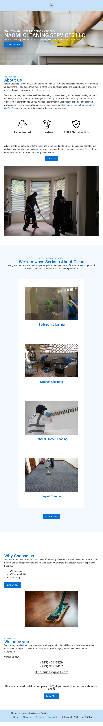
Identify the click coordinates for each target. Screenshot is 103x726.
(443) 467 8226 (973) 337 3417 (51, 664)
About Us (27, 717)
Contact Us (53, 717)
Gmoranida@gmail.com (51, 672)
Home (16, 717)
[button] (51, 5)
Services (40, 717)
